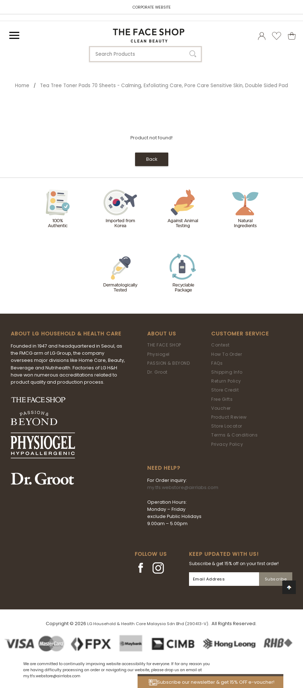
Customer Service (240, 333)
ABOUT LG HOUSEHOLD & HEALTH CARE (66, 333)
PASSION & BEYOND (168, 363)
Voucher (221, 408)
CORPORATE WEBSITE (152, 7)
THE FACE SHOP (164, 345)
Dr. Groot (157, 372)
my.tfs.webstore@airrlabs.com (182, 487)
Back (151, 159)
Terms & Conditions (234, 435)
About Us (161, 333)
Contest (220, 345)
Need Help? (163, 468)
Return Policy (226, 381)
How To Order (226, 354)
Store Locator (226, 426)
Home (22, 85)
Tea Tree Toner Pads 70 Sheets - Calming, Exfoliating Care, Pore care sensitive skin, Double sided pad (164, 85)
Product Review (229, 417)
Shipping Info (227, 372)
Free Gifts (222, 399)
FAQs (217, 363)
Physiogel (158, 354)
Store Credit (225, 390)
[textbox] (145, 54)
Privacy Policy (227, 444)
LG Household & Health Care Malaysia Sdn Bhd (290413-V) (147, 624)
